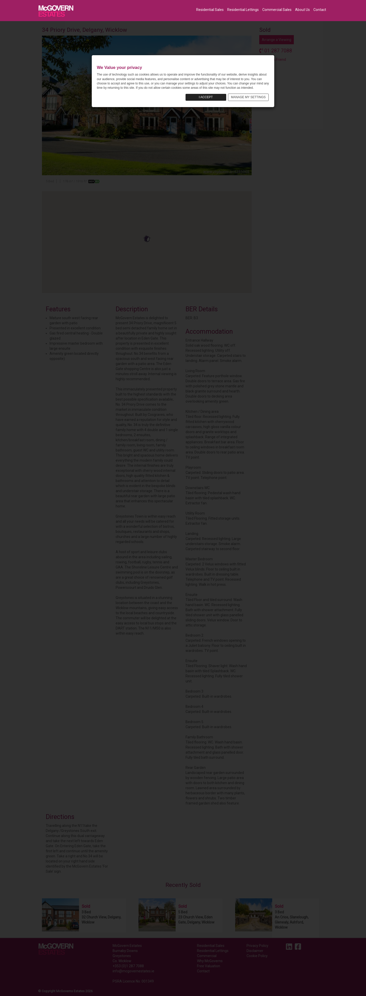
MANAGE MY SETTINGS (248, 97)
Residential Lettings (243, 10)
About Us (302, 10)
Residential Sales (210, 10)
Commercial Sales (277, 10)
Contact (319, 10)
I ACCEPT (206, 97)
